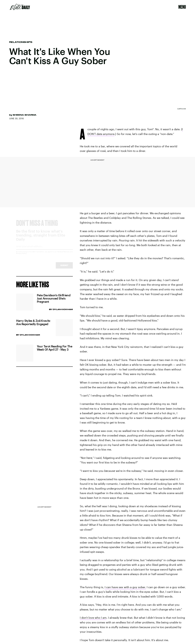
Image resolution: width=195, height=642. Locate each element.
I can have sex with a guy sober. (125, 587)
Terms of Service (63, 254)
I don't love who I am (93, 617)
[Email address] (44, 250)
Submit (64, 268)
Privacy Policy (21, 256)
